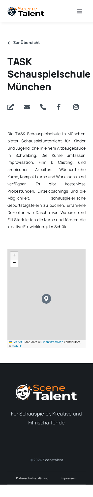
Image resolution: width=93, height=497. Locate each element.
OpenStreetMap (52, 342)
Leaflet (15, 342)
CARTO (17, 346)
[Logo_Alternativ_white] (47, 385)
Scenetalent (53, 459)
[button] (46, 299)
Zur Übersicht (23, 42)
